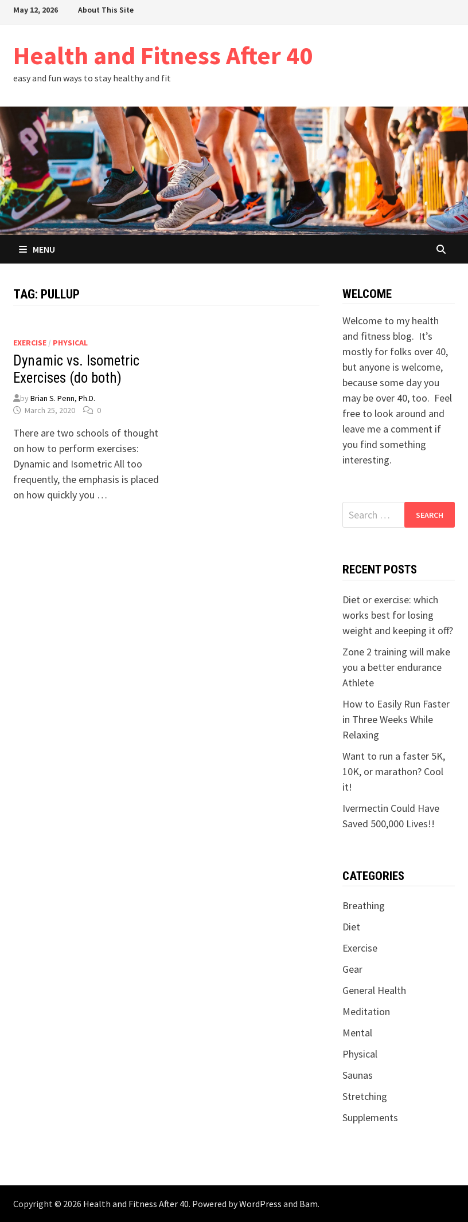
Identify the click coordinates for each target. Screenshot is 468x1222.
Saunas (357, 1075)
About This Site (106, 10)
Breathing (363, 905)
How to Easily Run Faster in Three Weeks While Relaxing (396, 719)
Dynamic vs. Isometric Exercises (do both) (76, 369)
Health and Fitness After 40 (163, 55)
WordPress (260, 1203)
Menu (37, 249)
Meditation (366, 1011)
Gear (352, 969)
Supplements (370, 1117)
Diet (351, 926)
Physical (70, 342)
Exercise (29, 342)
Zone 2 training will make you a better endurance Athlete (396, 667)
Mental (357, 1032)
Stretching (364, 1096)
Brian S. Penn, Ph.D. (62, 398)
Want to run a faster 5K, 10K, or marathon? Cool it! (393, 771)
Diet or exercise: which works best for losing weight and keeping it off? (397, 615)
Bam (308, 1203)
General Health (374, 990)
